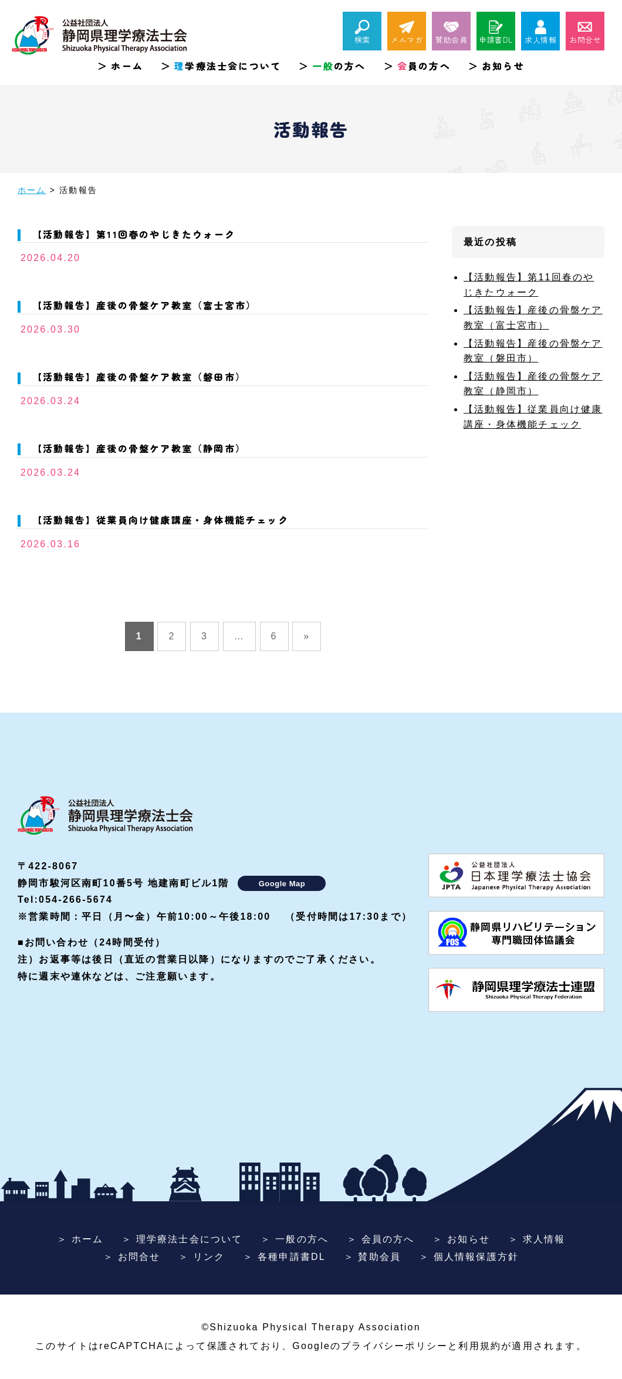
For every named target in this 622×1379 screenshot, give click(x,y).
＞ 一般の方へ (295, 1239)
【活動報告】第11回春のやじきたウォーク (133, 234)
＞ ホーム (80, 1239)
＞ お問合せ (132, 1257)
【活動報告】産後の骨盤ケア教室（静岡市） (139, 448)
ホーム (127, 66)
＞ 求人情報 (537, 1239)
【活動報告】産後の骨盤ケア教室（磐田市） (139, 377)
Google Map (282, 883)
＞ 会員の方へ (381, 1239)
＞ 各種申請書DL (284, 1257)
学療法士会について (227, 66)
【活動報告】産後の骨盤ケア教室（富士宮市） (144, 305)
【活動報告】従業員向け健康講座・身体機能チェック (160, 520)
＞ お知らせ (461, 1239)
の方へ (339, 66)
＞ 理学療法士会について (182, 1239)
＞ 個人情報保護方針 (469, 1257)
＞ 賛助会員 (372, 1257)
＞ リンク (201, 1257)
